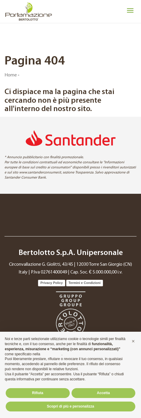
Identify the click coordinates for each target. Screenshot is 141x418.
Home (10, 75)
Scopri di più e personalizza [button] (70, 406)
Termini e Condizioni (85, 283)
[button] (133, 341)
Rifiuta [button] (37, 393)
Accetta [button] (103, 393)
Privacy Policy (51, 283)
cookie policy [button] (51, 354)
